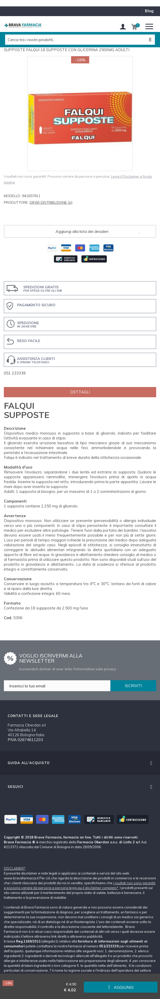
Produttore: (16, 202)
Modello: (12, 196)
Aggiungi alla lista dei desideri (81, 231)
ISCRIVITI (133, 685)
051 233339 (15, 373)
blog (149, 10)
